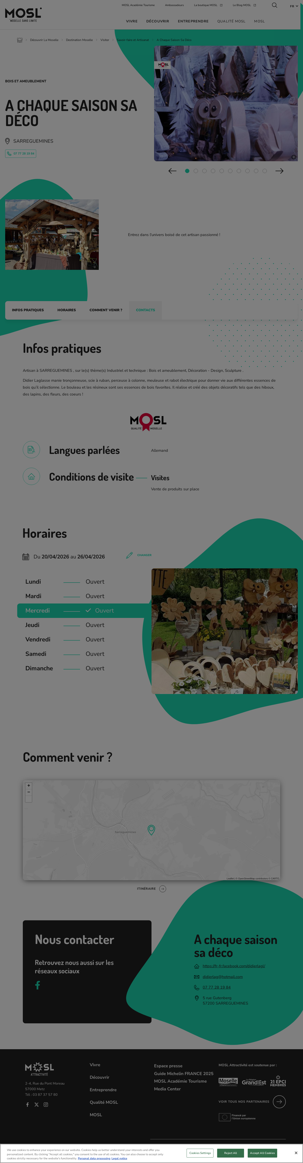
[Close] (296, 1156)
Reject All (230, 1156)
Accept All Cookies (262, 1156)
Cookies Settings (200, 1156)
